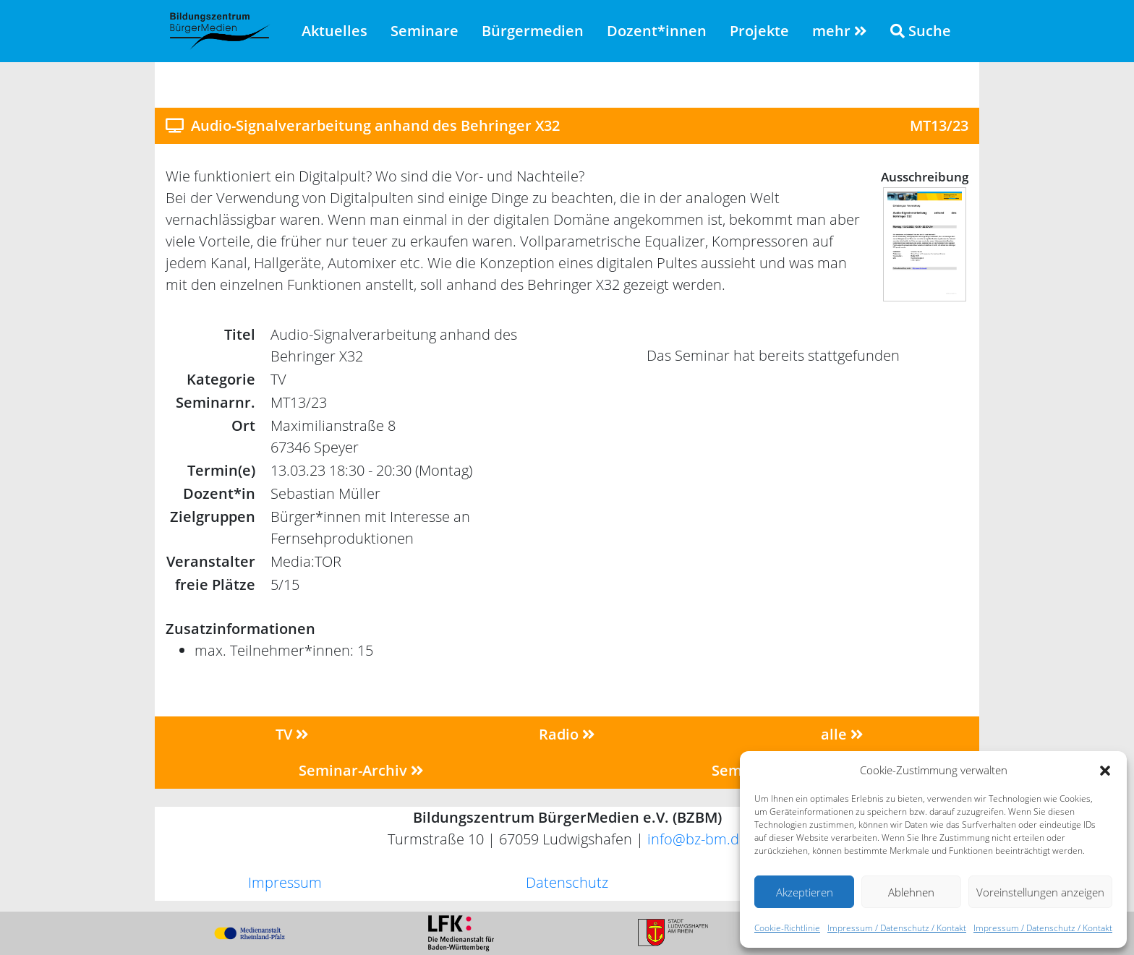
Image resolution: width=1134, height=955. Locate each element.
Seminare (425, 30)
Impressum (285, 882)
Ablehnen (911, 892)
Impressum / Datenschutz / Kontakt (896, 928)
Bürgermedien (533, 30)
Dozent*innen (657, 30)
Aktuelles (334, 30)
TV (292, 734)
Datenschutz (567, 882)
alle (842, 734)
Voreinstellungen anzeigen (1040, 892)
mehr (839, 30)
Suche (920, 30)
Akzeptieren (804, 892)
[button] (1105, 770)
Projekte (759, 30)
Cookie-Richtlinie (787, 928)
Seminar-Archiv (361, 770)
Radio (567, 734)
